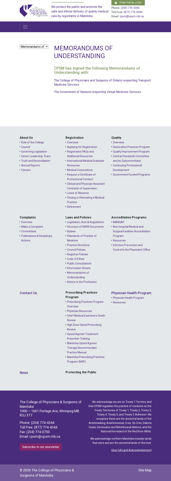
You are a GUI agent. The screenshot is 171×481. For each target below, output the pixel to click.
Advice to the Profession (82, 281)
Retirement (74, 206)
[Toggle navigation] (25, 27)
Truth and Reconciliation (35, 160)
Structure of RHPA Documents (85, 226)
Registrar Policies (77, 254)
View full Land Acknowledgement (131, 450)
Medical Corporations (80, 170)
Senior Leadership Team (36, 156)
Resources (119, 240)
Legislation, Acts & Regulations (85, 222)
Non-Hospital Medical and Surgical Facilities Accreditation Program (131, 231)
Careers (26, 170)
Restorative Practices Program (131, 147)
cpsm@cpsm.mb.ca (132, 16)
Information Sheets (79, 268)
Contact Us (28, 293)
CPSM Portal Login (128, 2)
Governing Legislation (34, 151)
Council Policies (76, 249)
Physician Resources (79, 311)
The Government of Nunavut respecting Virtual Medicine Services (97, 92)
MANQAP (118, 222)
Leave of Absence (78, 193)
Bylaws (71, 231)
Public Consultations (79, 263)
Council (25, 147)
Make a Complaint (32, 226)
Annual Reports (30, 165)
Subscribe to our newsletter (40, 447)
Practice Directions (78, 245)
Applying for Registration (82, 147)
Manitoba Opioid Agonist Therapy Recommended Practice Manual (82, 348)
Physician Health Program (131, 293)
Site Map (145, 470)
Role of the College (32, 142)
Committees (28, 231)
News (24, 373)
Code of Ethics (75, 258)
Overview (72, 142)
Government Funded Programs (131, 174)
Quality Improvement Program (131, 151)
